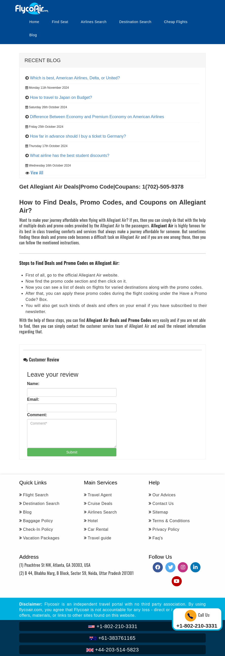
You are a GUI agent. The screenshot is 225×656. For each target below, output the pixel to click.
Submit (71, 452)
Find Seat (60, 22)
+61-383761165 (112, 638)
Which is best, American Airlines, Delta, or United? (75, 78)
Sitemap (160, 512)
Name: (33, 383)
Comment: (37, 415)
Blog (33, 35)
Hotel (93, 521)
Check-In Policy (38, 529)
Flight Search (36, 495)
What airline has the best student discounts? (69, 155)
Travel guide (99, 538)
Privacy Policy (165, 529)
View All (37, 173)
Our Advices (164, 495)
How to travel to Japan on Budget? (61, 97)
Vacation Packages (41, 538)
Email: (33, 399)
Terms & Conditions (171, 521)
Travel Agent (100, 495)
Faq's (157, 538)
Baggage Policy (38, 521)
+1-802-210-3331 (113, 626)
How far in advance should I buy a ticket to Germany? (78, 136)
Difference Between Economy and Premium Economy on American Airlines (97, 117)
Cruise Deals (100, 503)
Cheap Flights (176, 22)
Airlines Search (94, 22)
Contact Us (163, 503)
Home (34, 22)
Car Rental (98, 529)
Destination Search (135, 22)
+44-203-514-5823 (112, 649)
